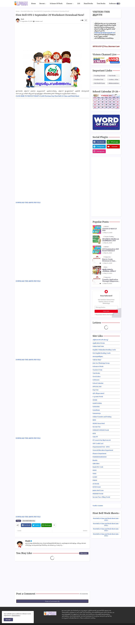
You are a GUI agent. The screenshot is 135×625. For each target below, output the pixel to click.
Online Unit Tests (98, 346)
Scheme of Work (98, 366)
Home (33, 3)
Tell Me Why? (97, 360)
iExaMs (95, 460)
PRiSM (95, 480)
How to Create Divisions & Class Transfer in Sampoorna (108, 260)
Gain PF (95, 437)
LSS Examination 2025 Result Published (110, 250)
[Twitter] (36, 525)
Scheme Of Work (56, 3)
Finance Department (99, 453)
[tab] (33, 3)
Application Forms (99, 343)
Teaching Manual (99, 75)
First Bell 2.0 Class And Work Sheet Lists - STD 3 (106, 530)
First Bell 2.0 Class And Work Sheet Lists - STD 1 (106, 519)
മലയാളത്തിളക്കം (98, 356)
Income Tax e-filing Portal (101, 497)
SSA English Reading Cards (101, 353)
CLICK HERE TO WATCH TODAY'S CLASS (30, 96)
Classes (69, 3)
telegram (100, 147)
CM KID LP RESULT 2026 (109, 229)
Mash (27, 541)
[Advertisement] (52, 37)
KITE (94, 433)
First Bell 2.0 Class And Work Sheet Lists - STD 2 (106, 524)
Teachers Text (98, 79)
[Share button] (54, 525)
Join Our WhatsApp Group (101, 363)
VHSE (94, 473)
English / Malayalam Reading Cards (104, 350)
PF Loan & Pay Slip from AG (102, 440)
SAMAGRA (96, 407)
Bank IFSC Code (98, 467)
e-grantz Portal (98, 396)
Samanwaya (97, 413)
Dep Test (95, 390)
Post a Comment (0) (52, 601)
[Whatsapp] (46, 525)
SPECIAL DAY (97, 386)
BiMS (94, 420)
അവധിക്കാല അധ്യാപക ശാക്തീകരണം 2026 (110, 239)
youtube (114, 147)
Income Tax (96, 427)
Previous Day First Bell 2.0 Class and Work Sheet (62, 96)
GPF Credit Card (98, 443)
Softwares (113, 3)
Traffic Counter (98, 505)
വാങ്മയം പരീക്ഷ (113, 79)
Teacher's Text (97, 370)
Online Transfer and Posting (102, 417)
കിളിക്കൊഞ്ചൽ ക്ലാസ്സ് (100, 340)
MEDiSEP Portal (98, 494)
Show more (83, 553)
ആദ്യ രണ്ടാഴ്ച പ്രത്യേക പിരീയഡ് (109, 270)
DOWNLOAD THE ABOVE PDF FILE (28, 202)
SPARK (95, 400)
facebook (100, 142)
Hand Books (88, 3)
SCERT (95, 477)
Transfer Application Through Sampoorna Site (110, 280)
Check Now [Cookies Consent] (15, 615)
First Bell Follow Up (27, 11)
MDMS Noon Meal (99, 423)
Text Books (101, 3)
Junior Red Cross (98, 490)
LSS (78, 3)
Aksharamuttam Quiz (114, 83)
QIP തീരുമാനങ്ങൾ (98, 393)
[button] (118, 4)
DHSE (94, 470)
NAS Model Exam (99, 83)
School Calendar (98, 383)
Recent (42, 3)
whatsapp (114, 142)
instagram (100, 151)
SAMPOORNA (97, 403)
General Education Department (103, 450)
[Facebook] (26, 525)
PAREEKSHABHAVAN (99, 457)
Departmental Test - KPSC (101, 447)
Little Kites (96, 463)
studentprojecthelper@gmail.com (105, 33)
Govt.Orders (96, 376)
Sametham (96, 410)
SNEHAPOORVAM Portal (101, 430)
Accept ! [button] (8, 619)
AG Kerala (96, 484)
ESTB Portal (96, 487)
